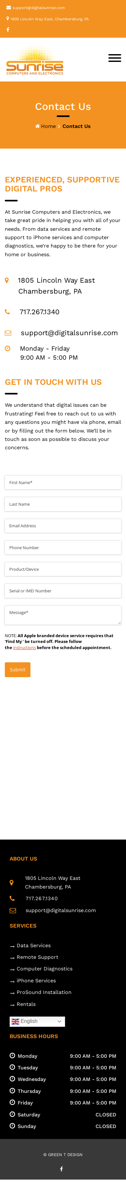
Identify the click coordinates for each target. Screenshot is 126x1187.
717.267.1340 (42, 898)
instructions (24, 647)
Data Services (34, 945)
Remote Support (37, 957)
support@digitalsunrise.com (39, 7)
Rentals (26, 1004)
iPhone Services (36, 981)
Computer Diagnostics (44, 969)
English (25, 1022)
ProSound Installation (44, 992)
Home (48, 126)
